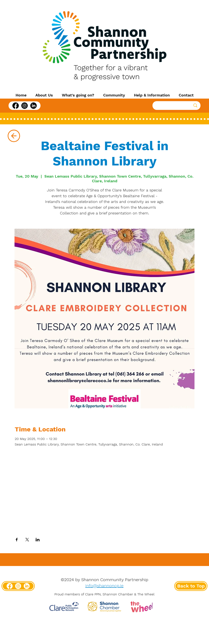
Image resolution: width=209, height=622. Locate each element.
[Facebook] (15, 105)
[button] (44, 95)
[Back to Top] (191, 586)
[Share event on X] (27, 539)
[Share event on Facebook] (17, 539)
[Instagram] (24, 105)
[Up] (13, 135)
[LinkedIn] (33, 105)
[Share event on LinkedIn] (38, 539)
